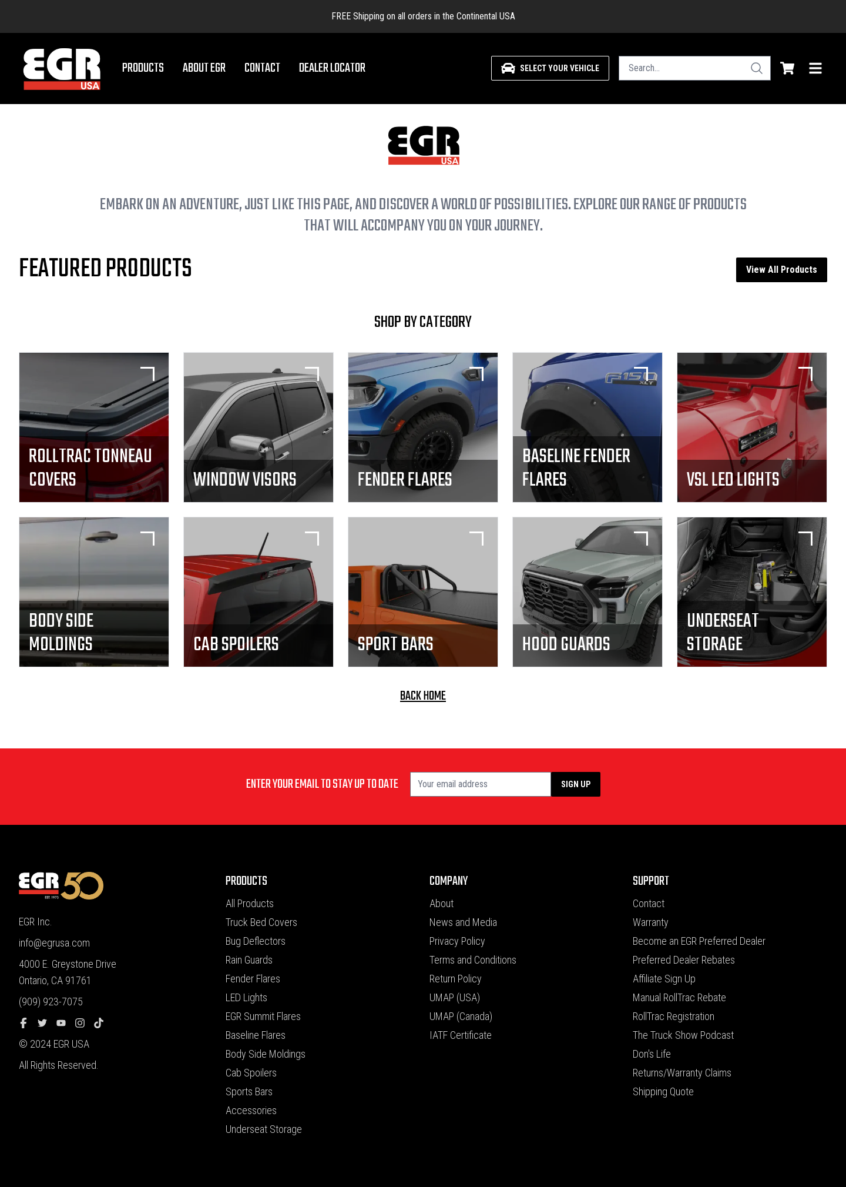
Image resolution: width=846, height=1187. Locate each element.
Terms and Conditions (472, 960)
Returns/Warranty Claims (682, 1072)
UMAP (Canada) (460, 1016)
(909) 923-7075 (51, 1001)
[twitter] (47, 1023)
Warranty (651, 922)
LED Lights (246, 997)
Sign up (575, 784)
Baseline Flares (256, 1035)
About (441, 903)
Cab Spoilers (251, 1072)
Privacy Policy (457, 941)
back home (423, 696)
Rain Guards (249, 960)
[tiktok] (103, 1023)
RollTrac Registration (673, 1016)
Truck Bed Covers (261, 922)
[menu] (815, 68)
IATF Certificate (460, 1035)
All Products (250, 903)
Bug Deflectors (256, 941)
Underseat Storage (264, 1129)
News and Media (463, 922)
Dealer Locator (332, 68)
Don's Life (652, 1054)
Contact (262, 68)
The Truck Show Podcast (683, 1035)
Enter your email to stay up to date (322, 784)
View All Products (781, 269)
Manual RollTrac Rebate (679, 997)
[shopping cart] (787, 68)
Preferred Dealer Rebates (684, 960)
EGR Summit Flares (263, 1016)
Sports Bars (249, 1091)
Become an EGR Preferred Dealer (699, 941)
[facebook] (28, 1023)
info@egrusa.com (54, 943)
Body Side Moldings (266, 1054)
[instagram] (84, 1023)
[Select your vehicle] (550, 68)
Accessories (251, 1110)
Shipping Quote (663, 1091)
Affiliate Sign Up (664, 978)
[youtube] (65, 1023)
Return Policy (455, 978)
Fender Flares (253, 978)
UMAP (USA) (454, 997)
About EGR (204, 68)
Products (143, 68)
